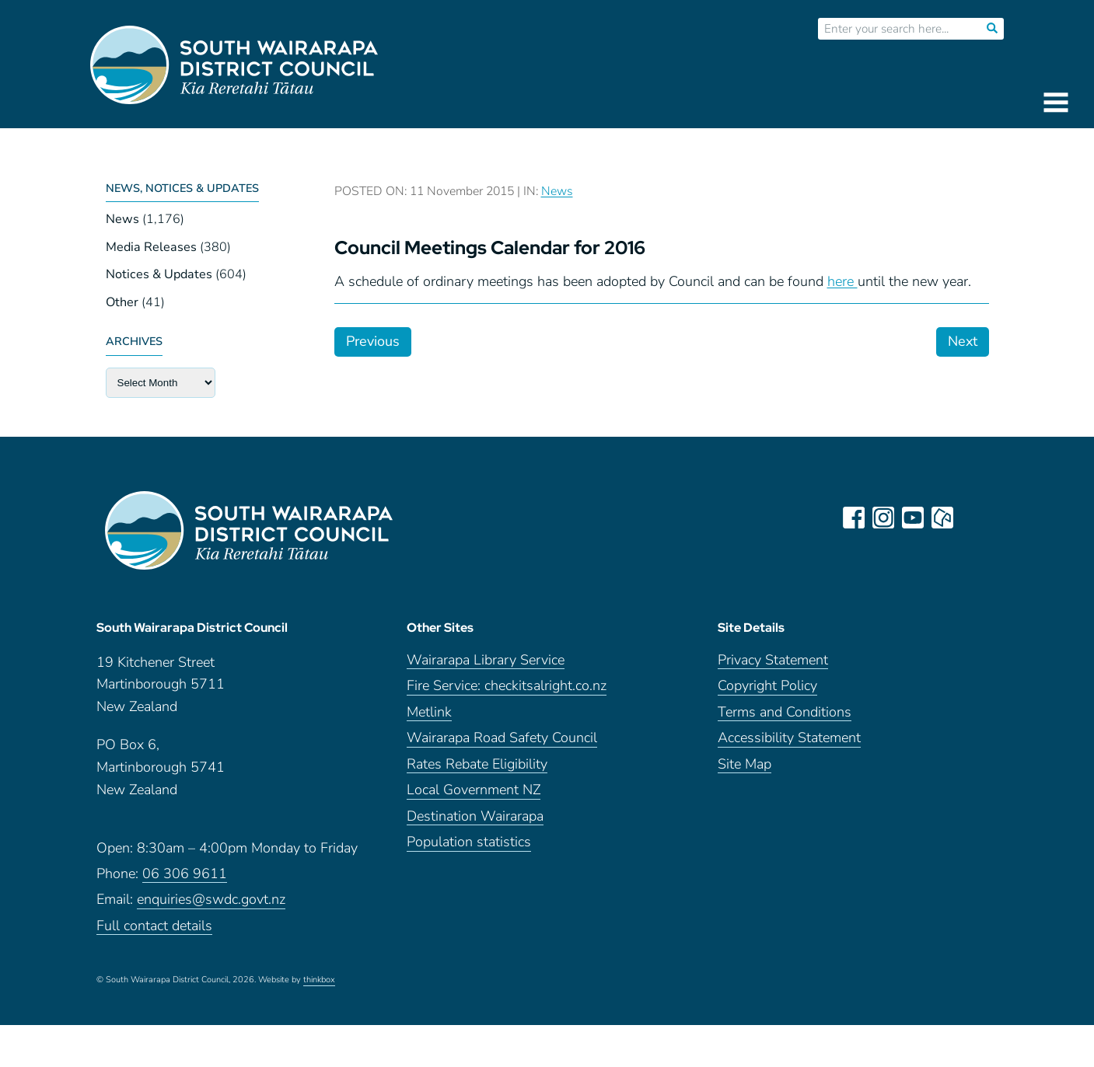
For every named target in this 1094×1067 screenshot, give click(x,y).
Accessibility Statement (789, 738)
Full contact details (154, 926)
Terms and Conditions (784, 712)
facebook (854, 517)
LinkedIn (972, 517)
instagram (883, 517)
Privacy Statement (773, 660)
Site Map (744, 764)
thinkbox (319, 980)
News (122, 219)
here (842, 281)
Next (962, 341)
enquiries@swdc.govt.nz (211, 899)
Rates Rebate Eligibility (477, 764)
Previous (373, 341)
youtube (913, 517)
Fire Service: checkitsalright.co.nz (506, 686)
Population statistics (469, 842)
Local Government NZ (473, 790)
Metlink (429, 712)
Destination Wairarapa (475, 816)
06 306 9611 (184, 874)
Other (122, 302)
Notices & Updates (159, 274)
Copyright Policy (767, 686)
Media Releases (151, 247)
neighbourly (942, 517)
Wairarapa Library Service (485, 660)
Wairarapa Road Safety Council (502, 738)
